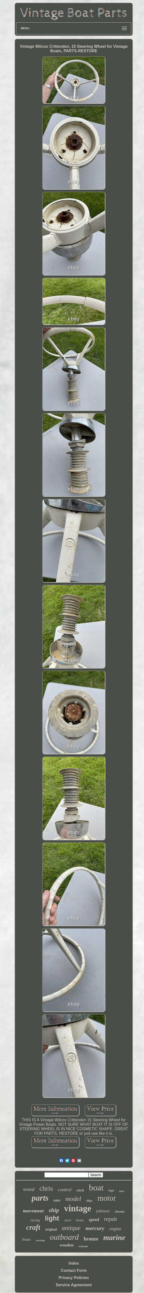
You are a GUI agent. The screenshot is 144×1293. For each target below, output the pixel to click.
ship (54, 1210)
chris (46, 1188)
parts (40, 1197)
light (52, 1218)
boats (26, 1239)
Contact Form (74, 1270)
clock (80, 1190)
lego (111, 1190)
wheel (67, 1220)
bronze (91, 1238)
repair (110, 1219)
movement (33, 1210)
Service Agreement (74, 1285)
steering (40, 1240)
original (51, 1229)
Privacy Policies (74, 1278)
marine (114, 1237)
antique (71, 1228)
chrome (120, 1211)
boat (96, 1187)
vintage (77, 1208)
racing (35, 1220)
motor (106, 1198)
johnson (103, 1211)
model (73, 1198)
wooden (66, 1245)
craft (33, 1227)
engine (115, 1228)
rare (57, 1200)
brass (80, 1220)
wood (29, 1189)
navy (121, 1190)
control (65, 1189)
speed (94, 1219)
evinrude (83, 1246)
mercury (94, 1228)
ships (89, 1200)
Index (74, 1263)
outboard (64, 1237)
